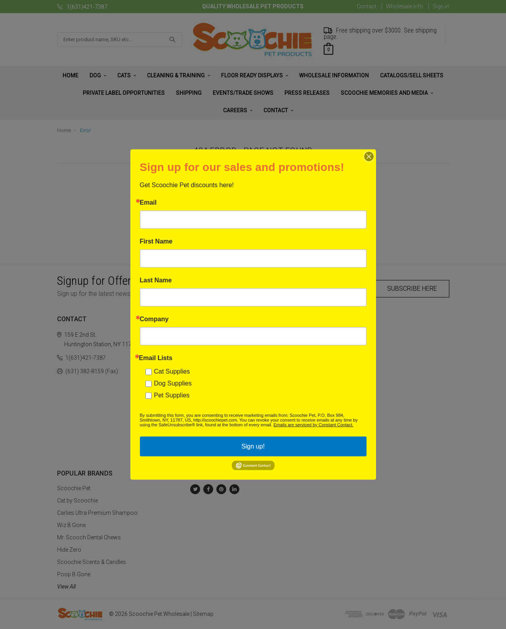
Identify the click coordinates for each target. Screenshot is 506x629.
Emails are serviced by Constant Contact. (313, 424)
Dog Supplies (173, 383)
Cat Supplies (172, 371)
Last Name (156, 280)
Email (148, 202)
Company (154, 319)
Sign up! (253, 446)
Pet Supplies (172, 395)
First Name (156, 241)
